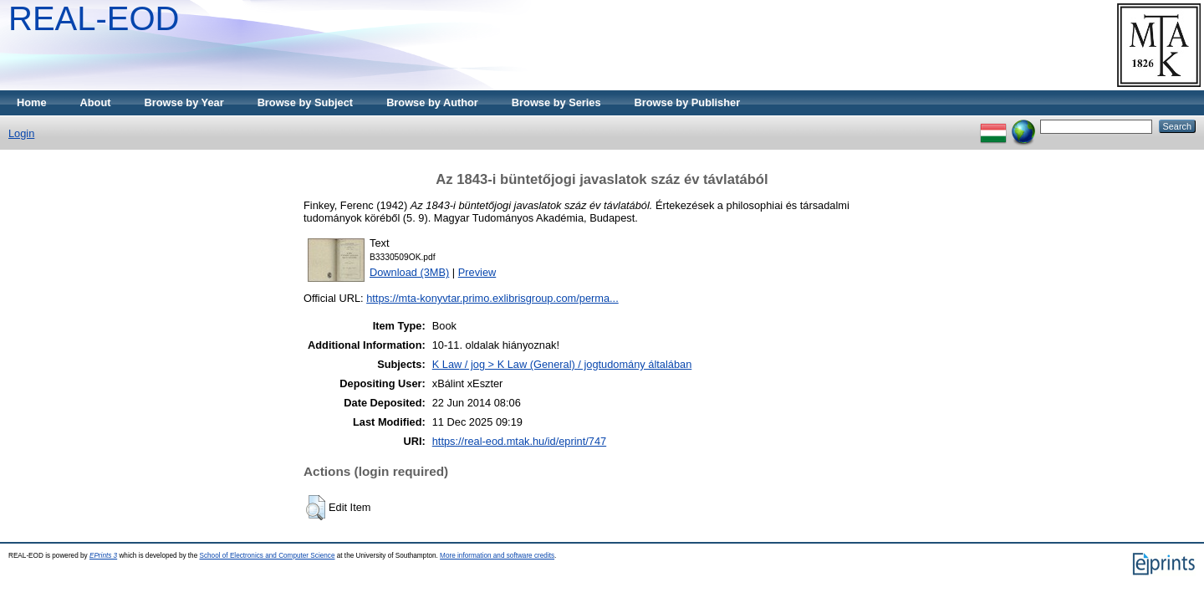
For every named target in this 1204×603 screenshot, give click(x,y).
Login (21, 133)
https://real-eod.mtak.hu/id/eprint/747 (519, 441)
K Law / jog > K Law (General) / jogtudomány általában (562, 364)
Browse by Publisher (688, 102)
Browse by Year (184, 102)
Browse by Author (432, 102)
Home (32, 102)
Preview (477, 272)
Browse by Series (556, 102)
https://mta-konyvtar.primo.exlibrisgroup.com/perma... (492, 298)
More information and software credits (497, 556)
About (95, 102)
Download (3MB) (409, 272)
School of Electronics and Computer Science (266, 556)
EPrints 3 (103, 556)
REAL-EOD (94, 18)
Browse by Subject (306, 102)
